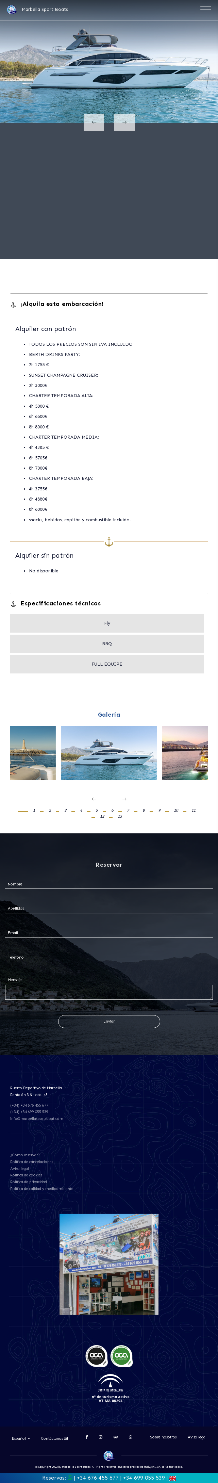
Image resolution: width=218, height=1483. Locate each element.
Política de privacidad (28, 1182)
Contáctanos (54, 1438)
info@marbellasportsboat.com (36, 1119)
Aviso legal (19, 1169)
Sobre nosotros (163, 1437)
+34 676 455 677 (98, 1477)
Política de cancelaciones (31, 1162)
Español (19, 1438)
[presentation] (94, 122)
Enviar (109, 1021)
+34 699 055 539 (144, 1477)
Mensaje (15, 980)
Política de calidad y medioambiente (41, 1189)
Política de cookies (26, 1175)
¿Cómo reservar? (25, 1155)
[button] (26, 810)
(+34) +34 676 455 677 (29, 1105)
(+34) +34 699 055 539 (29, 1112)
